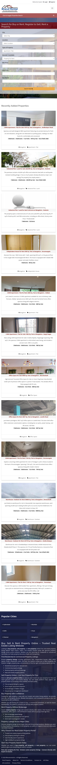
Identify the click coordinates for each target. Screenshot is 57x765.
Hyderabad (6, 624)
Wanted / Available (8, 55)
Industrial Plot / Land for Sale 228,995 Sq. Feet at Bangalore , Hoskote (28, 168)
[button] (28, 15)
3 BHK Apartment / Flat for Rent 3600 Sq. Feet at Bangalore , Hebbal (28, 292)
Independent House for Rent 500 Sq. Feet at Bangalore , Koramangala (28, 251)
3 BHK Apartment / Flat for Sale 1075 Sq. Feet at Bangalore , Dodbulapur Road (28, 127)
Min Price (5, 62)
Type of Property (7, 47)
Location (5, 40)
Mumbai (34, 624)
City (3, 32)
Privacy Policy (16, 762)
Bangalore (34, 637)
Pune (33, 630)
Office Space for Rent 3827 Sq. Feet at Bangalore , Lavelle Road (28, 416)
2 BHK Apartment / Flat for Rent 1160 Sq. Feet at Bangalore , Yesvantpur (28, 582)
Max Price (5, 70)
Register (52, 2)
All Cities (46, 760)
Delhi (4, 630)
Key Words (5, 77)
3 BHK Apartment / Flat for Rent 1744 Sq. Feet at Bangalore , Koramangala (28, 458)
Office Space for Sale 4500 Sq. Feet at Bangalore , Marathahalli (28, 375)
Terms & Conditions (26, 760)
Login (45, 2)
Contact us (37, 760)
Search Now (28, 88)
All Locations (6, 762)
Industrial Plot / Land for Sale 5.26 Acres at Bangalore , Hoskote (28, 210)
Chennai (5, 637)
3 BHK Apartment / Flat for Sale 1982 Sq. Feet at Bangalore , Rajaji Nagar (28, 334)
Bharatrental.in (10, 757)
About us (15, 760)
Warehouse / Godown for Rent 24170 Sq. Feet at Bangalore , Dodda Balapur (28, 540)
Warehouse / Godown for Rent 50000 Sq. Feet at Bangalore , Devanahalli (28, 499)
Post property (6, 760)
